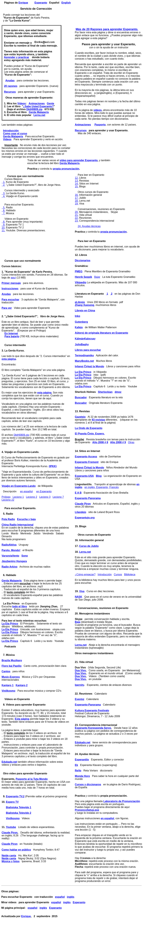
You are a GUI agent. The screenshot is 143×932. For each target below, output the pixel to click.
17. (76, 197)
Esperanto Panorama (88, 498)
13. (76, 180)
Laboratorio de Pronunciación (121, 801)
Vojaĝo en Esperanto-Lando (19, 486)
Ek (76, 765)
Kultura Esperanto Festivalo (92, 710)
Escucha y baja (26, 519)
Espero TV (12, 802)
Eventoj (79, 699)
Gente (50, 103)
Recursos (10, 91)
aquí (13, 277)
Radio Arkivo (9, 566)
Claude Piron (10, 832)
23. (76, 220)
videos (98, 110)
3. (3, 193)
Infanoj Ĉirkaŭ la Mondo (89, 366)
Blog (99, 476)
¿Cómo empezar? (85, 574)
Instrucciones (10, 288)
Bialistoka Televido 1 (18, 807)
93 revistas (98, 419)
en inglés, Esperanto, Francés (101, 487)
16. (76, 195)
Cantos (6, 671)
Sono (24, 555)
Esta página (22, 718)
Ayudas (9, 80)
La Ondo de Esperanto (88, 428)
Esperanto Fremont (87, 462)
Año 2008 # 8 (100, 442)
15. (76, 186)
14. (76, 183)
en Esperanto (44, 491)
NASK (78, 596)
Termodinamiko (84, 355)
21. (76, 215)
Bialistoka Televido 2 (18, 813)
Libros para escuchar (88, 350)
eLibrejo (80, 302)
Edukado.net (9, 761)
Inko (77, 316)
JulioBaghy (82, 344)
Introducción (11, 130)
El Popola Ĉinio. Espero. (90, 433)
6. (3, 210)
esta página (9, 359)
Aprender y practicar (16, 57)
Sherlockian (105, 392)
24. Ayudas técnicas (89, 226)
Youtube (11, 827)
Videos (21, 103)
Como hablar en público (16, 849)
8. (3, 221)
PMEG (78, 271)
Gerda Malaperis (39, 112)
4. (3, 196)
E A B (78, 492)
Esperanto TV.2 (15, 796)
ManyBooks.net (84, 361)
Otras (131, 442)
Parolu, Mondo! (11, 550)
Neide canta (9, 855)
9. (3, 224)
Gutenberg (81, 321)
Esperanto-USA (84, 476)
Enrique (23, 2)
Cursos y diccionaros (88, 784)
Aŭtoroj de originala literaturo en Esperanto (101, 332)
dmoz (118, 392)
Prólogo (6, 497)
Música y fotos (10, 861)
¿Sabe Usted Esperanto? (38, 106)
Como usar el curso (15, 133)
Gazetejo (80, 416)
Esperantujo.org (85, 517)
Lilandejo (80, 512)
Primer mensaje (11, 283)
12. (76, 177)
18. (76, 200)
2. (3, 184)
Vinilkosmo (8, 690)
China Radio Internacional (17, 524)
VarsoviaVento (10, 555)
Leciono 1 (18, 497)
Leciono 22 (8, 499)
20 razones (10, 86)
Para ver (7, 308)
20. (76, 212)
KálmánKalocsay (85, 338)
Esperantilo (82, 759)
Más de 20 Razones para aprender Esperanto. (107, 29)
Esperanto (40, 2)
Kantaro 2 (22, 685)
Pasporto (100, 124)
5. (3, 207)
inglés (70, 896)
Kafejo (79, 327)
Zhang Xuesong (84, 305)
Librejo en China (85, 310)
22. (76, 217)
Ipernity (79, 685)
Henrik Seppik (83, 277)
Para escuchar (10, 299)
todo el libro (19, 606)
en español (26, 491)
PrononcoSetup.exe (87, 810)
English (66, 2)
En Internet (11, 333)
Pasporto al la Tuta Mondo (32, 779)
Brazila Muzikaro (12, 660)
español (60, 896)
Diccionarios (82, 260)
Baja (77, 622)
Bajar (97, 277)
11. (3, 230)
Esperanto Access (86, 456)
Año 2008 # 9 (118, 442)
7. (3, 213)
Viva (82, 591)
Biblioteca (129, 574)
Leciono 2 (31, 497)
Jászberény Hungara (14, 561)
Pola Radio (8, 519)
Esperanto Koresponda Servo (93, 728)
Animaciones (37, 103)
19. (76, 203)
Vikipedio (80, 282)
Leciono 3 (44, 497)
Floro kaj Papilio (12, 666)
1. (3, 182)
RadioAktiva (9, 544)
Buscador (81, 397)
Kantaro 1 (8, 685)
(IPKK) (53, 466)
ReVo (78, 770)
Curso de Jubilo (89, 546)
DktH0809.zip (34, 109)
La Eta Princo (10, 623)
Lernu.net (39, 115)
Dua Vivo (80, 670)
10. (3, 227)
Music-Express (11, 676)
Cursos (118, 574)
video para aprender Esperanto (79, 160)
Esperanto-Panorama (88, 704)
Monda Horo (82, 776)
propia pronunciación (66, 168)
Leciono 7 (58, 497)
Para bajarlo (12, 336)
